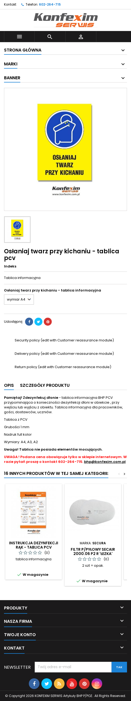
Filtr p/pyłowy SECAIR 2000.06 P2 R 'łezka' (93, 551)
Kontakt (10, 4)
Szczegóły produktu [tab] (45, 385)
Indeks (10, 266)
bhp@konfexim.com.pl (105, 461)
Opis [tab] (9, 385)
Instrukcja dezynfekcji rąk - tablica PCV (33, 545)
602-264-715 (50, 4)
